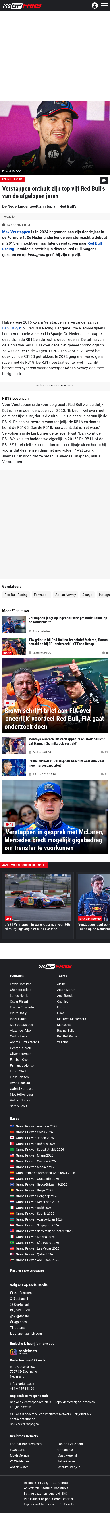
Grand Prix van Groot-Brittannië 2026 (38, 1184)
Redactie (30, 1483)
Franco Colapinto (22, 1007)
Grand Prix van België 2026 (31, 1190)
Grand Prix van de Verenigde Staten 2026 (41, 1231)
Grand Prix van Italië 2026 (31, 1208)
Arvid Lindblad (20, 1083)
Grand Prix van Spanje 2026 (32, 1213)
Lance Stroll (18, 1071)
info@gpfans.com (22, 1383)
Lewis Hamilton (20, 984)
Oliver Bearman (20, 1054)
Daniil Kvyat (12, 328)
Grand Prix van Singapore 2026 (34, 1225)
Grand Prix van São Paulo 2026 (34, 1242)
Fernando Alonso (22, 1065)
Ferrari (61, 1007)
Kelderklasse (66, 1461)
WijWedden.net (20, 1461)
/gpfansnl (18, 1322)
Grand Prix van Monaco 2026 (33, 1167)
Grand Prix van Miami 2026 (31, 1155)
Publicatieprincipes (37, 1499)
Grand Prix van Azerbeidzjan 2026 (36, 1219)
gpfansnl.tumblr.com (26, 1333)
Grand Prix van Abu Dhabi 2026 (34, 1260)
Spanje (87, 595)
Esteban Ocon (19, 1059)
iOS (64, 1493)
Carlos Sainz (18, 1036)
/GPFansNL (20, 1310)
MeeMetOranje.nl (69, 1467)
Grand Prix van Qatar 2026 (31, 1254)
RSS (53, 1483)
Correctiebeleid (62, 1499)
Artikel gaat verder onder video (55, 385)
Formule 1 (41, 595)
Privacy (43, 1483)
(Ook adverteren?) (34, 1270)
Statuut (46, 1488)
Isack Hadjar (18, 1019)
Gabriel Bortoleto (21, 1088)
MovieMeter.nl (19, 1455)
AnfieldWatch (19, 1467)
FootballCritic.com (70, 1444)
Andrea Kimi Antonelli (24, 1042)
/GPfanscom (21, 1293)
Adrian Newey (65, 595)
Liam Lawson (19, 1077)
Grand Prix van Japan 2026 (32, 1138)
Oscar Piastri (19, 1001)
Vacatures (61, 1488)
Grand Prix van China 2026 (31, 1132)
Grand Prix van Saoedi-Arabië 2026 (37, 1149)
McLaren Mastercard (71, 1019)
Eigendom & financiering (40, 1504)
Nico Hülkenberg (21, 1094)
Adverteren (31, 1488)
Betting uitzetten (35, 1493)
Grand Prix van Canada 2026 (33, 1161)
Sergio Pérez (18, 1106)
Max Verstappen (16, 232)
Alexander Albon (21, 1030)
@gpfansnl (19, 1304)
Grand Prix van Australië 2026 (33, 1126)
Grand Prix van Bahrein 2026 (33, 1144)
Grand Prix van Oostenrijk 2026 (34, 1178)
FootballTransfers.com (26, 1444)
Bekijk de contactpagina (24, 1424)
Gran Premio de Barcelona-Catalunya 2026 (42, 1173)
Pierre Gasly (18, 1013)
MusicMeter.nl (67, 1455)
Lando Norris (19, 995)
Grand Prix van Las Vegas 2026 (34, 1248)
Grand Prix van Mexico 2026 (32, 1237)
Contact (64, 1483)
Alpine (61, 984)
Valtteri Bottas (20, 1100)
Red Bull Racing (12, 179)
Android (54, 1493)
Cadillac (62, 1001)
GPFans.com (66, 1449)
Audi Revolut (66, 995)
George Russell (20, 1048)
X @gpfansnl (19, 1298)
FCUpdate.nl (18, 1449)
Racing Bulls (65, 1030)
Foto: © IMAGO (11, 171)
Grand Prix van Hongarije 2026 (34, 1196)
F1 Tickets (67, 1504)
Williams (62, 1042)
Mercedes (64, 1024)
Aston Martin (66, 990)
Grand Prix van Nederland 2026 (34, 1202)
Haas (60, 1013)
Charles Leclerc (20, 990)
